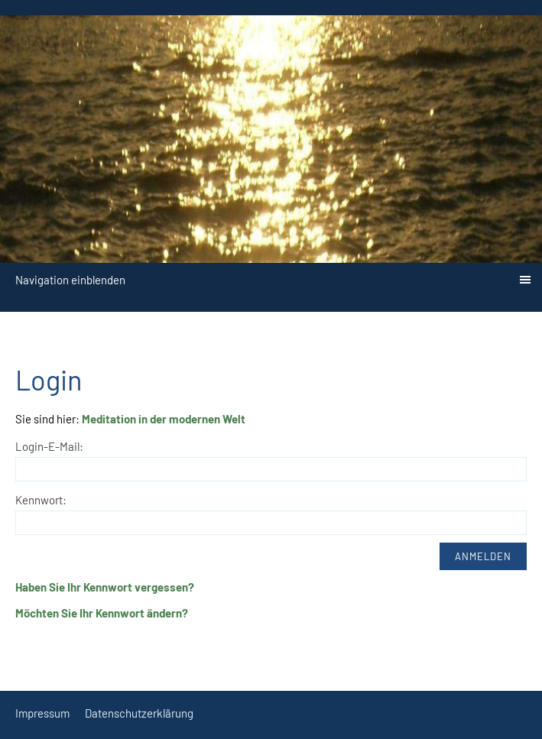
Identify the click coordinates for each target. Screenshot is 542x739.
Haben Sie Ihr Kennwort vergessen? (104, 587)
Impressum (42, 713)
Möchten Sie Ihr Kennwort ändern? (101, 613)
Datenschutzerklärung (139, 713)
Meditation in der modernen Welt (163, 419)
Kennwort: (41, 500)
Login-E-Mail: (49, 446)
